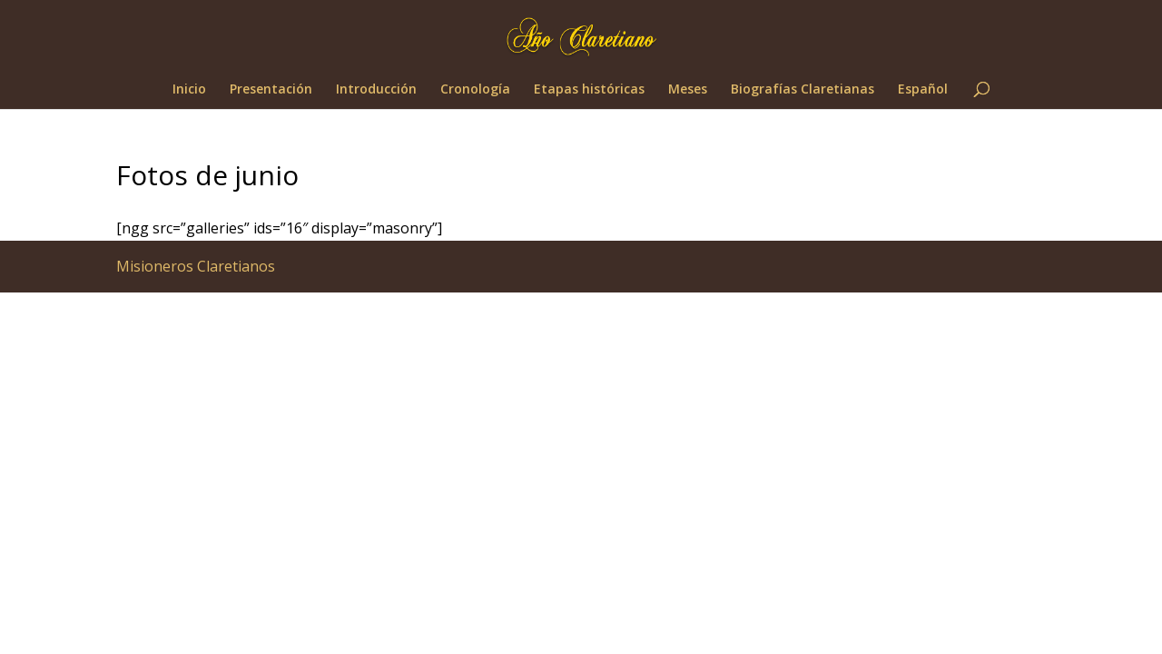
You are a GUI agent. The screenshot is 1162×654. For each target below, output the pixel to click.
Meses (687, 90)
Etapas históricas (589, 90)
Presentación (271, 90)
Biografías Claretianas (802, 90)
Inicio (189, 90)
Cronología (475, 90)
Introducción (376, 90)
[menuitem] (923, 96)
